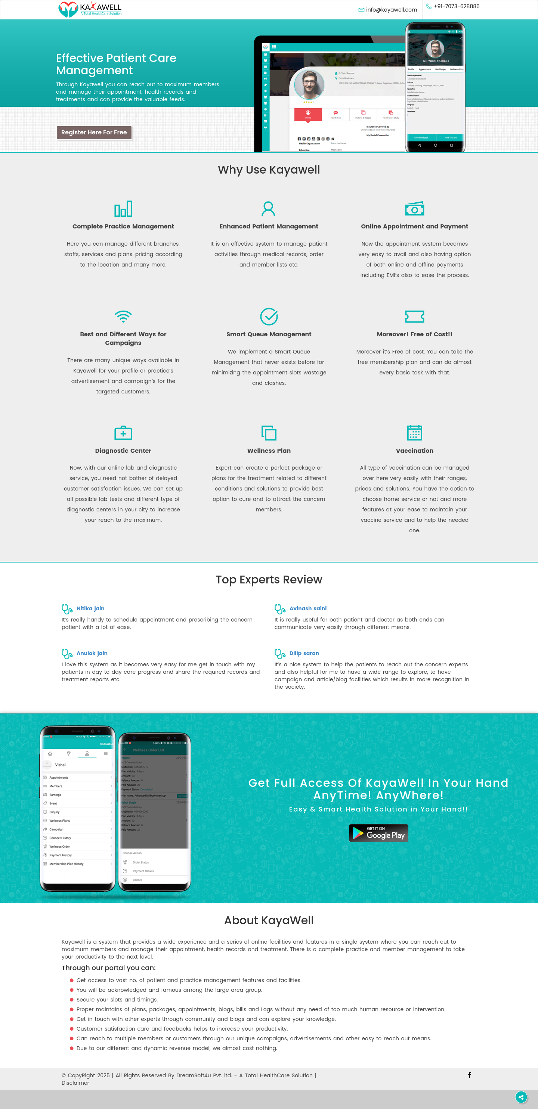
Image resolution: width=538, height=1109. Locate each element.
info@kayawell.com (387, 9)
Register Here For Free (94, 132)
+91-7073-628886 (452, 6)
